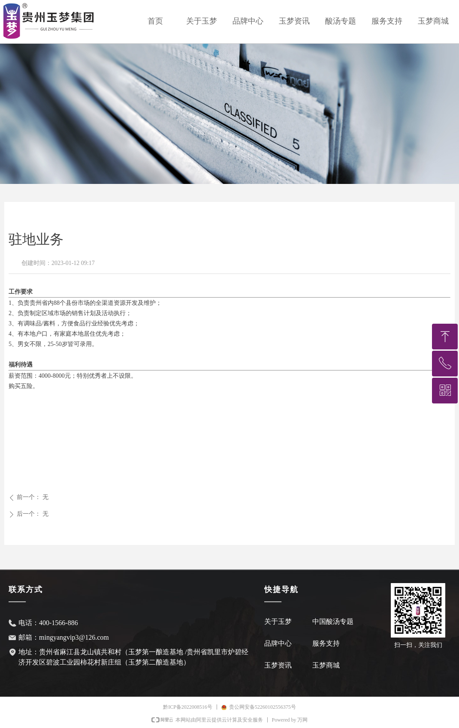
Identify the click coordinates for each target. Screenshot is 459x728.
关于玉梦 (201, 21)
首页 (155, 21)
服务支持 (386, 21)
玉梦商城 (433, 21)
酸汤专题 (340, 21)
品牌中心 (248, 21)
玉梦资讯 (294, 21)
